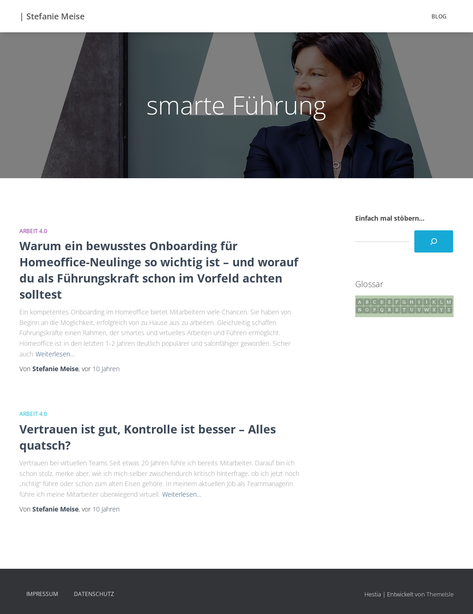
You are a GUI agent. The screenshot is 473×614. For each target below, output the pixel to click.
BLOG (439, 16)
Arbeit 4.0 (33, 231)
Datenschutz (94, 594)
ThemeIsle (440, 594)
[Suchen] (433, 241)
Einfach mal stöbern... (389, 218)
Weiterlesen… (55, 353)
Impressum (42, 594)
